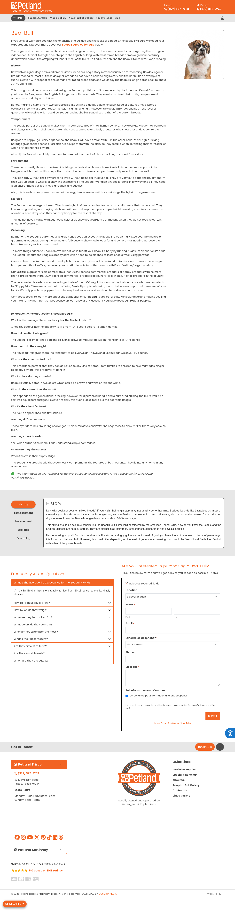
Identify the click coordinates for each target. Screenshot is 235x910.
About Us (178, 780)
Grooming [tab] (23, 538)
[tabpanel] (133, 523)
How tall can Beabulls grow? (32, 603)
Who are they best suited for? (33, 617)
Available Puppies (184, 769)
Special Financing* (184, 775)
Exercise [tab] (23, 530)
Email (129, 623)
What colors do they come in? (33, 624)
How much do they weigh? (30, 610)
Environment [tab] (23, 521)
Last (176, 617)
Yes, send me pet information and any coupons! (157, 695)
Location (132, 590)
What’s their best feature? (31, 639)
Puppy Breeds (104, 18)
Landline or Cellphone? (141, 638)
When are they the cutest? (31, 661)
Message (132, 667)
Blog (117, 18)
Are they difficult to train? (30, 646)
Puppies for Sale (37, 18)
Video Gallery (58, 18)
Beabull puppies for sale (77, 45)
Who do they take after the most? (36, 632)
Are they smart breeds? (29, 653)
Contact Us (180, 790)
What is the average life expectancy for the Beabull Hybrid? (52, 582)
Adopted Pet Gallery (81, 18)
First (127, 617)
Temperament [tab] (23, 513)
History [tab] (23, 504)
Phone (130, 652)
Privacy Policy (213, 893)
